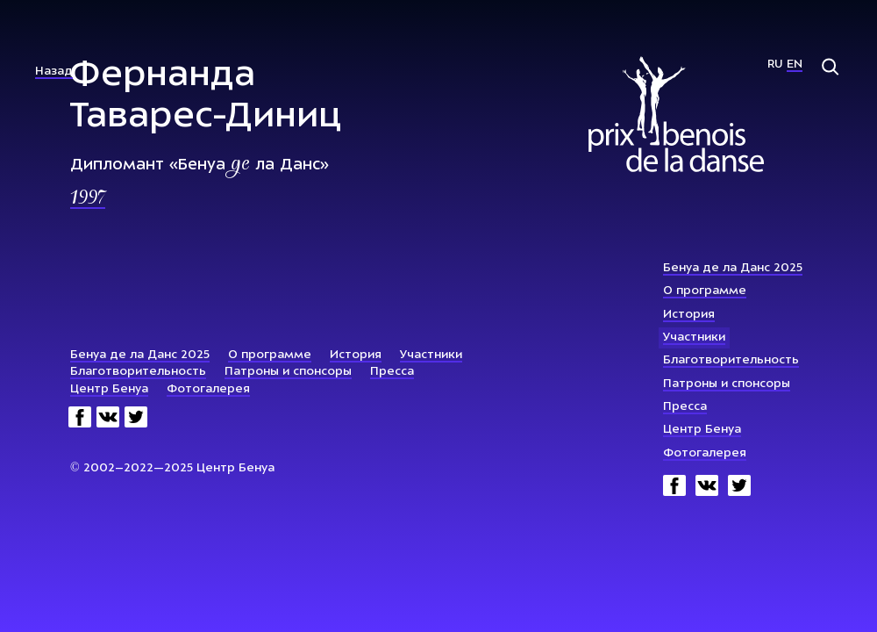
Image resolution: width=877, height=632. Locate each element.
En (794, 64)
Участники (694, 337)
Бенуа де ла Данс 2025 (732, 268)
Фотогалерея (704, 453)
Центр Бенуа (702, 429)
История (689, 314)
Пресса (685, 406)
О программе (704, 291)
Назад (54, 71)
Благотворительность (731, 360)
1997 (87, 199)
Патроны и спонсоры (726, 384)
